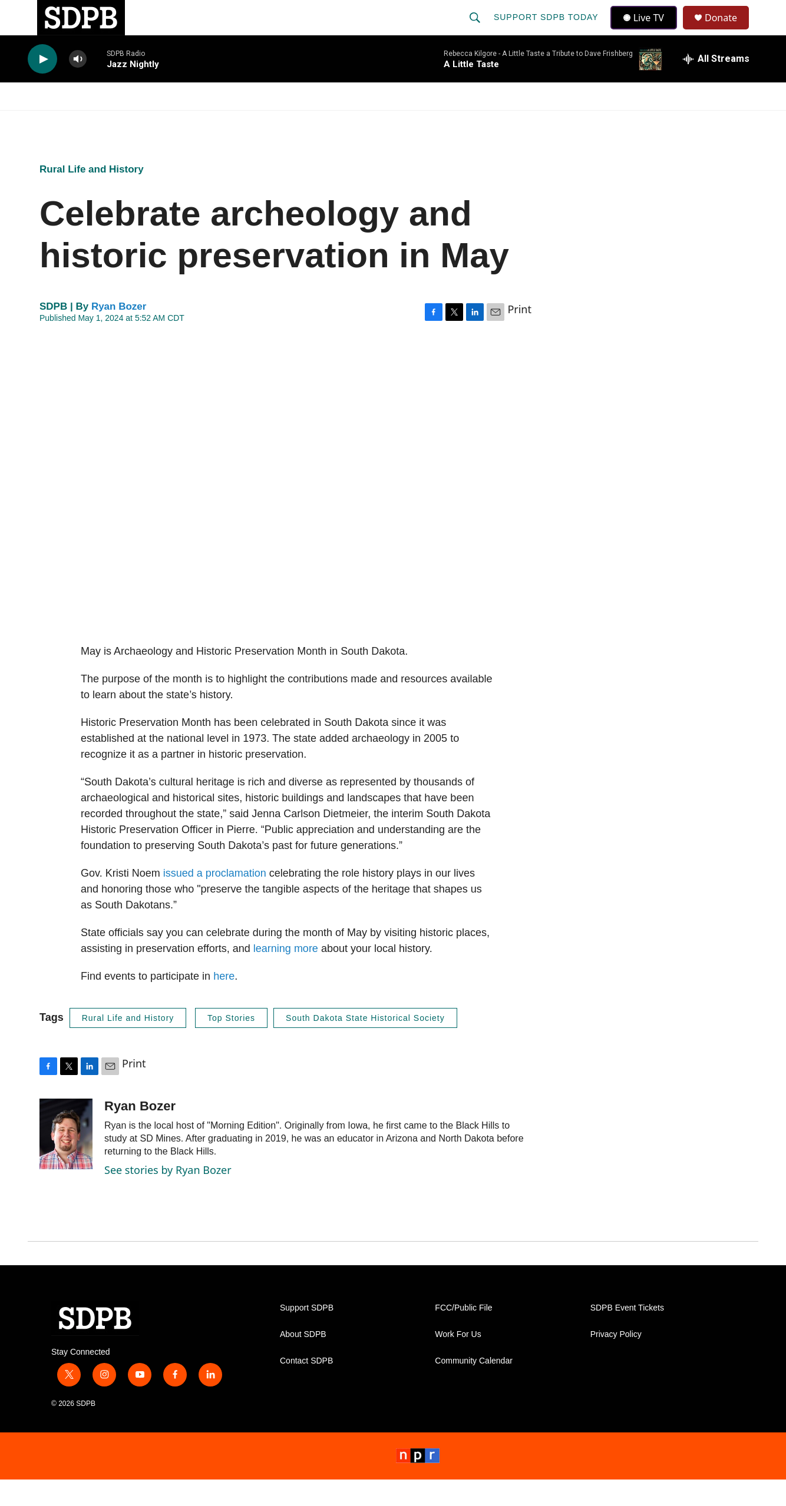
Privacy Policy (616, 1360)
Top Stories (231, 1044)
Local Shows (411, 122)
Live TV (647, 31)
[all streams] (716, 85)
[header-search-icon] (476, 30)
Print (519, 336)
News (134, 122)
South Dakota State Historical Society (365, 1044)
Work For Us (458, 1360)
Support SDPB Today (547, 30)
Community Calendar (474, 1387)
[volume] (78, 85)
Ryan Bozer (119, 333)
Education (325, 122)
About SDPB (303, 1360)
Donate (728, 31)
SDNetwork (698, 122)
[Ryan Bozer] (66, 1160)
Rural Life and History (91, 195)
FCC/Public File (463, 1334)
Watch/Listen (61, 122)
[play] (42, 85)
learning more (285, 975)
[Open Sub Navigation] (104, 122)
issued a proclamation (214, 899)
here (224, 1003)
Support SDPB (306, 1334)
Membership (500, 122)
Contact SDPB (306, 1387)
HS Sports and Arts (224, 122)
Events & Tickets (600, 122)
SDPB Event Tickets (627, 1334)
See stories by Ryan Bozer (168, 1196)
